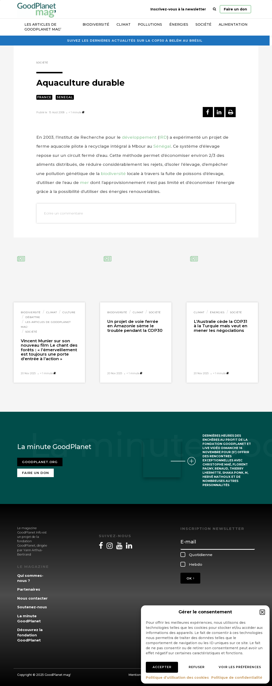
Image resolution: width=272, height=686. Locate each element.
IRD (163, 137)
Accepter (162, 667)
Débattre (32, 317)
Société (203, 24)
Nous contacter (32, 598)
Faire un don (235, 9)
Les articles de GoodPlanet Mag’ (42, 26)
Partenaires (28, 589)
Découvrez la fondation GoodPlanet (30, 634)
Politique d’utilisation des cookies (177, 677)
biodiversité (113, 173)
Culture (69, 312)
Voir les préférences (240, 667)
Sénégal (162, 146)
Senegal (65, 97)
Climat (124, 24)
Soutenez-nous (32, 607)
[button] (262, 612)
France (44, 97)
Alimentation (233, 24)
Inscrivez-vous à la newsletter (178, 9)
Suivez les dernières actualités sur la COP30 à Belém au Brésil (134, 40)
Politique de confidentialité (236, 677)
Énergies (178, 24)
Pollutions (150, 24)
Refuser (197, 667)
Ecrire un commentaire (63, 213)
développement (139, 137)
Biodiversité (96, 24)
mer (84, 182)
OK (190, 578)
